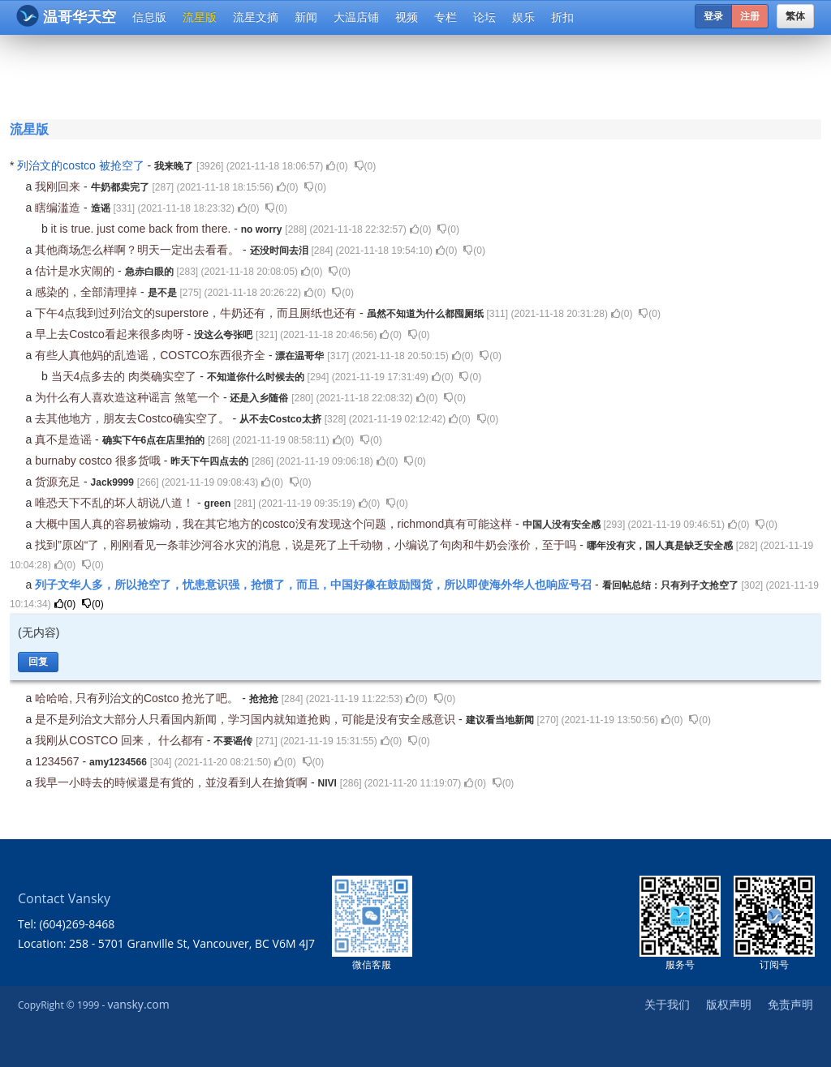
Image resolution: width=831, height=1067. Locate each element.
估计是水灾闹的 (76, 270)
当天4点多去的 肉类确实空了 (125, 376)
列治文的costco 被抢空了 (82, 165)
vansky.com (138, 1004)
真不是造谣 (65, 439)
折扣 (562, 17)
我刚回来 (59, 186)
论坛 (484, 17)
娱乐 (523, 17)
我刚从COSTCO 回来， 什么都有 (121, 740)
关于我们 (667, 1004)
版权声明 (728, 1004)
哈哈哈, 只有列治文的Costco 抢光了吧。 (138, 698)
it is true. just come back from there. (143, 228)
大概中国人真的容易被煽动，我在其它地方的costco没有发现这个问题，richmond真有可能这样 (275, 523)
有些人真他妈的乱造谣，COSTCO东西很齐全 (152, 355)
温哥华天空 (66, 16)
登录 (713, 16)
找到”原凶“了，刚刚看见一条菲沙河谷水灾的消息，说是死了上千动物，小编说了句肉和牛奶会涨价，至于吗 (307, 544)
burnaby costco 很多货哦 (99, 460)
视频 (406, 17)
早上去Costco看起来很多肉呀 (111, 334)
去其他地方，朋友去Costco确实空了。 (133, 418)
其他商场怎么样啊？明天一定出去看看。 (139, 249)
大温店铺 (356, 17)
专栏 (445, 17)
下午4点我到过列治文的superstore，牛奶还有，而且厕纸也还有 (197, 312)
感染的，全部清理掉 (87, 291)
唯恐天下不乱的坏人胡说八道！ (116, 502)
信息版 (149, 17)
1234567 (58, 761)
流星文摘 (255, 17)
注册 (750, 16)
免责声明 (790, 1004)
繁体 (795, 16)
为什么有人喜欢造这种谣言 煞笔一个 (129, 397)
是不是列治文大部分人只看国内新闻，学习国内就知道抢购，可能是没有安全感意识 (247, 719)
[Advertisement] (418, 74)
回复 (38, 661)
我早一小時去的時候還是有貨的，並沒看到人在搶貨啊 (173, 782)
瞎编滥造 (59, 207)
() (337, 166)
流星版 (200, 17)
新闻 (306, 17)
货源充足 (59, 481)
